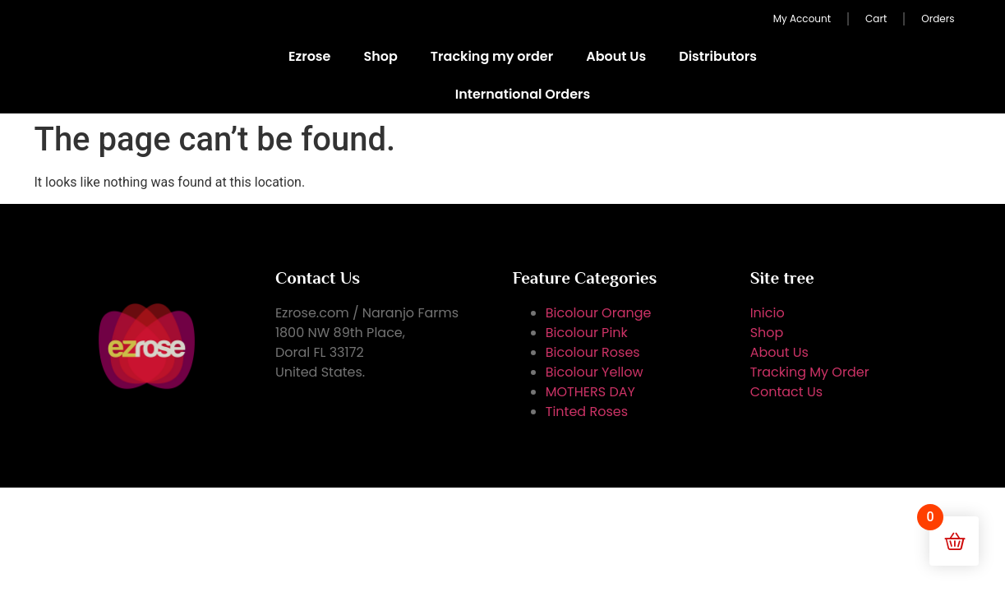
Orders (937, 18)
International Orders (522, 94)
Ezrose (309, 56)
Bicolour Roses (593, 352)
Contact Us (786, 391)
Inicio (767, 312)
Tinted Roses (587, 411)
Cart (876, 18)
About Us (616, 56)
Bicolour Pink (587, 332)
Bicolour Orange (599, 312)
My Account (802, 18)
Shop (380, 56)
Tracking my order (492, 56)
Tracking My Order (809, 372)
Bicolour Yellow (594, 372)
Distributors (718, 56)
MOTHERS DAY (590, 391)
